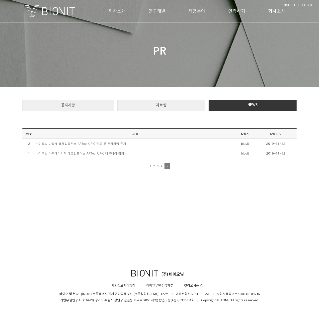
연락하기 (236, 11)
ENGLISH (288, 5)
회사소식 (276, 11)
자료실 (161, 105)
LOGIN (307, 5)
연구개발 (157, 11)
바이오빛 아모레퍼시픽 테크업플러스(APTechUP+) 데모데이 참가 (80, 153)
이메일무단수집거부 (159, 285)
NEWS (252, 104)
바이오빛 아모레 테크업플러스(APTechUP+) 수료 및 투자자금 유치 (81, 143)
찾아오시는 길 (193, 285)
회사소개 (117, 11)
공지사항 (68, 105)
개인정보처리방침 (123, 285)
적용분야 (196, 11)
